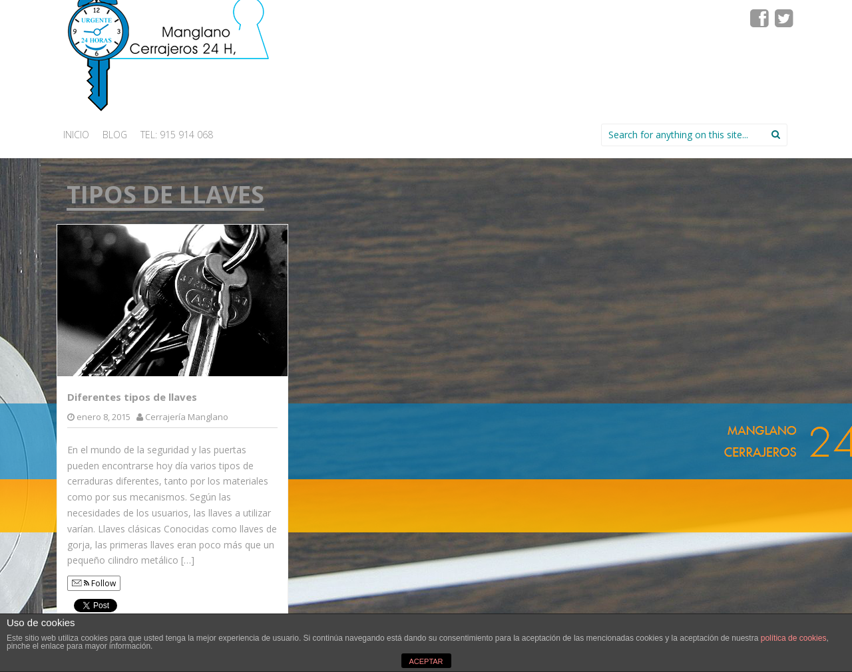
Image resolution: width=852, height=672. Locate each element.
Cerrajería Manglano (186, 417)
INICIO (76, 134)
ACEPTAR (426, 661)
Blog (115, 134)
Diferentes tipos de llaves (132, 396)
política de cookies (794, 638)
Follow (94, 583)
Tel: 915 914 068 (176, 134)
